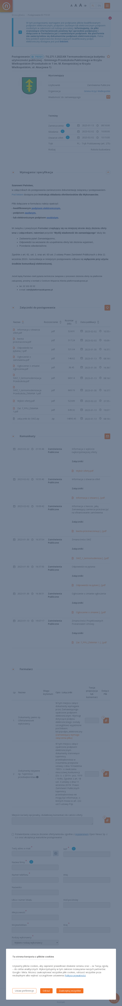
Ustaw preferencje (24, 990)
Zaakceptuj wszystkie (70, 990)
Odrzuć (46, 990)
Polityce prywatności (75, 975)
